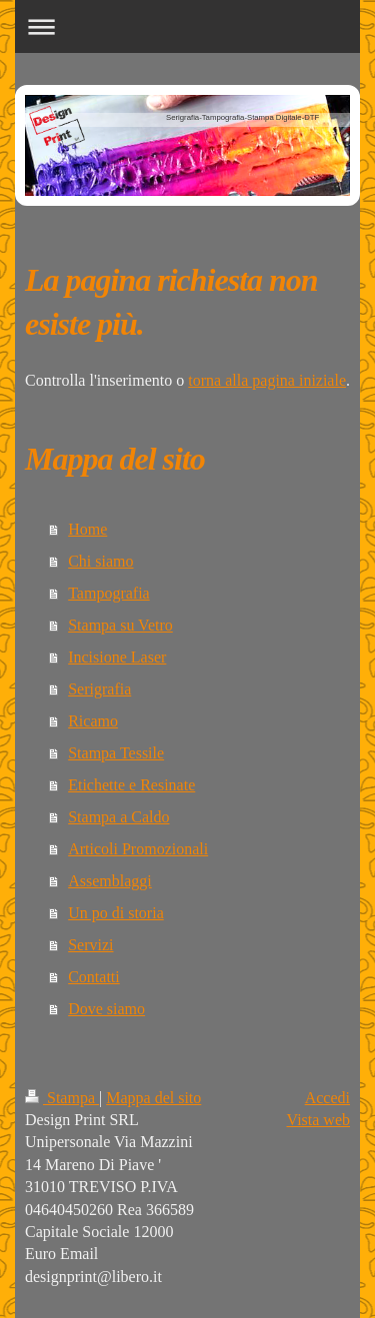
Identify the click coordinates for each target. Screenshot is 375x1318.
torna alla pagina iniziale (267, 380)
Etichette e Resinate (131, 784)
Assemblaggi (110, 880)
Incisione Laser (117, 657)
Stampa (62, 1097)
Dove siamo (106, 1008)
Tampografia (109, 593)
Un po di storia (116, 912)
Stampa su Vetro (120, 625)
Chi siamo (100, 561)
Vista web (318, 1119)
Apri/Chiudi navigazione (187, 26)
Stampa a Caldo (118, 816)
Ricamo (93, 720)
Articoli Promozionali (138, 848)
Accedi (327, 1097)
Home (87, 529)
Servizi (90, 944)
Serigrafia (99, 688)
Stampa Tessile (116, 752)
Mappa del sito (153, 1097)
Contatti (94, 976)
